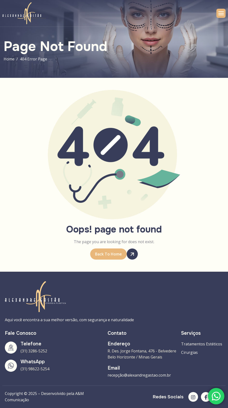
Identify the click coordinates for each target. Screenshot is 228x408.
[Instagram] (193, 397)
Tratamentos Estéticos (201, 344)
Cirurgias (189, 352)
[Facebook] (206, 397)
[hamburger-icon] (221, 13)
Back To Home (111, 254)
